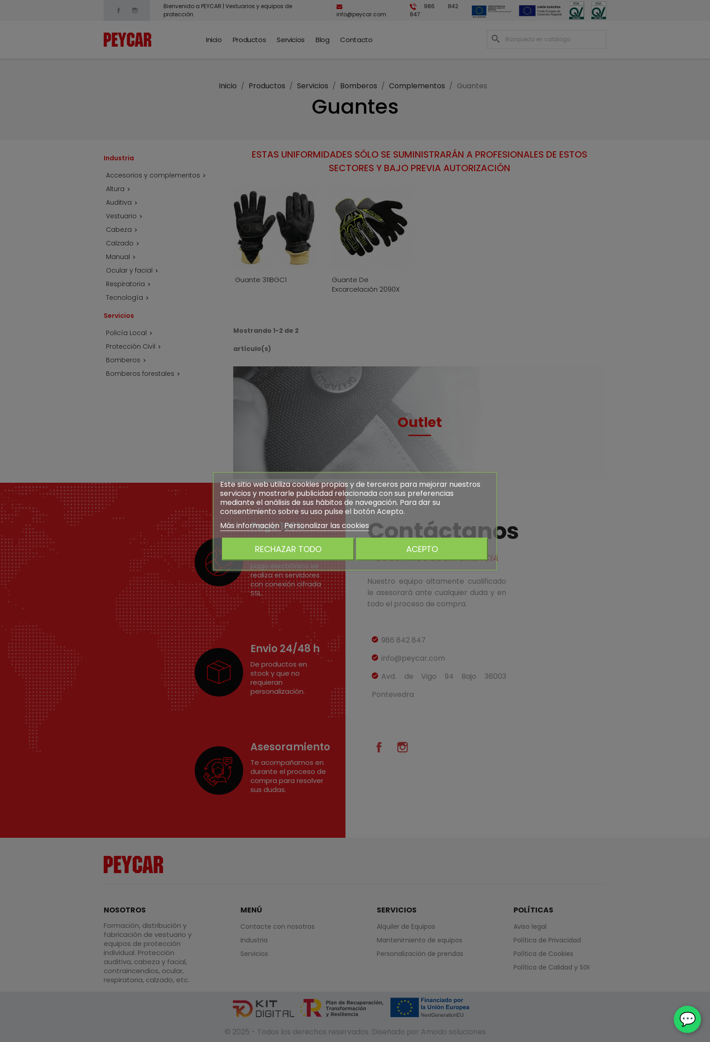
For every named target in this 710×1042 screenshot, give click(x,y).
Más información (250, 525)
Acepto (422, 548)
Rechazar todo (288, 548)
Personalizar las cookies (326, 525)
